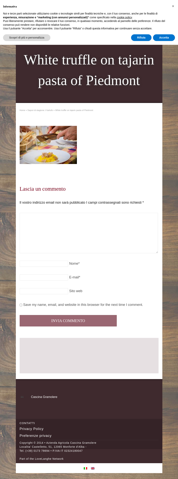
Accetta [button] (164, 37)
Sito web (75, 291)
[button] (173, 6)
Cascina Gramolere (44, 397)
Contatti (27, 423)
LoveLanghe (43, 458)
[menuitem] (85, 468)
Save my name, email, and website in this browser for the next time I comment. (83, 305)
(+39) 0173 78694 (37, 450)
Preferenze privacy (36, 436)
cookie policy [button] (124, 17)
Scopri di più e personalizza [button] (26, 37)
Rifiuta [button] (141, 37)
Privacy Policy (32, 429)
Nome (74, 263)
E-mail (74, 277)
